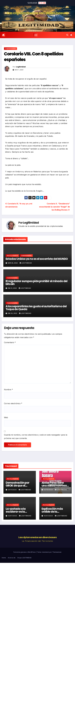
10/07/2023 (48, 516)
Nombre (8, 389)
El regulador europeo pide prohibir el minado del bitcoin (36, 282)
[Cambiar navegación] (35, 35)
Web (6, 417)
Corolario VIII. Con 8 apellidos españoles (33, 57)
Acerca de (11, 558)
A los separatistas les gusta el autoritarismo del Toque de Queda (36, 307)
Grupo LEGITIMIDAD (24, 558)
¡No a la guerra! (12, 255)
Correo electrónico (13, 403)
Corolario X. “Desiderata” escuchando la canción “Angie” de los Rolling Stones (54, 206)
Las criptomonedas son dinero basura (37, 13)
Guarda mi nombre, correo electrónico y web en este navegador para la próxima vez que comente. (35, 436)
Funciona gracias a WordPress (24, 552)
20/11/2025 (12, 490)
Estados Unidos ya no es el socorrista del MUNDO (37, 259)
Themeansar (56, 552)
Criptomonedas (10, 48)
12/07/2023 (12, 516)
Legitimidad (20, 67)
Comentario (10, 342)
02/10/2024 (48, 490)
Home (4, 558)
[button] (67, 35)
